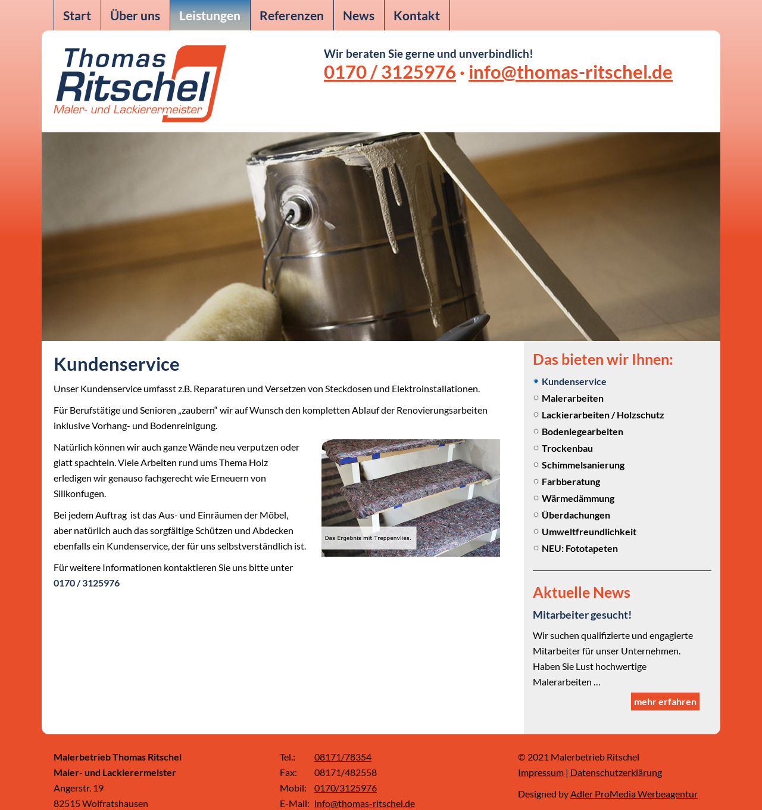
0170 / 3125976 (390, 71)
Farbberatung (571, 481)
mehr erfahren (665, 685)
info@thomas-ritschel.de (571, 71)
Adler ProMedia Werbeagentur (634, 777)
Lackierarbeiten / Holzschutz (603, 414)
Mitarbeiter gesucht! (588, 614)
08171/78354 (342, 740)
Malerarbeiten (573, 398)
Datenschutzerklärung (616, 756)
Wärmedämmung (578, 498)
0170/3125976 (345, 771)
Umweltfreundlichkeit (589, 531)
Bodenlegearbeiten (582, 431)
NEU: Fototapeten (580, 548)
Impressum (541, 756)
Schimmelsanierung (583, 464)
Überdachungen (576, 514)
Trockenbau (567, 448)
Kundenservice (574, 381)
